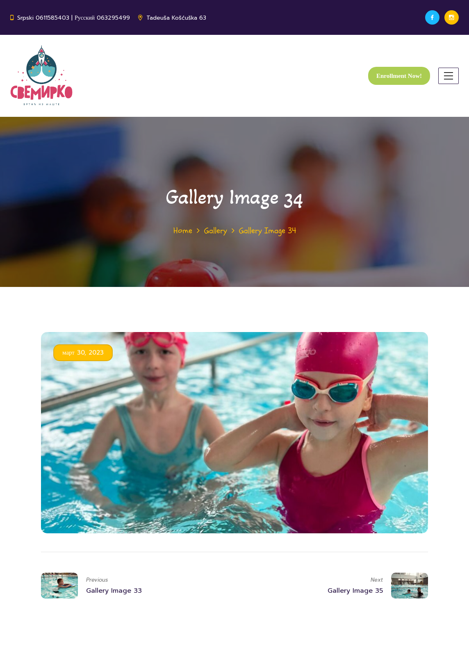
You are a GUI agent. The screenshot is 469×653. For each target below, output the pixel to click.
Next (377, 580)
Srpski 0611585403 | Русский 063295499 (73, 18)
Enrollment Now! (399, 76)
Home (182, 230)
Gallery (215, 230)
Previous (97, 580)
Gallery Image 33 (114, 591)
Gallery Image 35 (355, 591)
